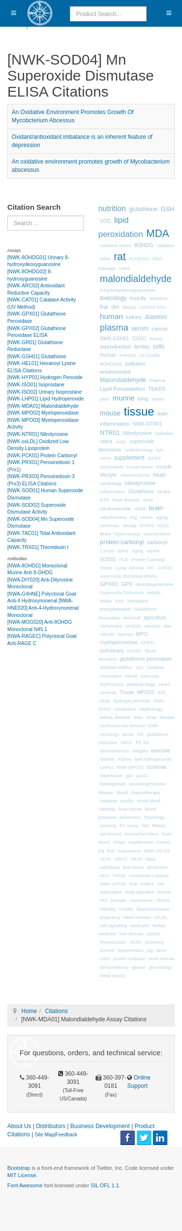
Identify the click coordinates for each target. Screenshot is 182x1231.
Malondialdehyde (123, 380)
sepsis (158, 399)
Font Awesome (25, 1185)
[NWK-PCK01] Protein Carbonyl (42, 455)
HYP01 (147, 525)
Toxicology (154, 817)
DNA (104, 875)
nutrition (112, 208)
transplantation (115, 609)
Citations (56, 1011)
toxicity (138, 298)
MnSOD (133, 626)
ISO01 (136, 942)
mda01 (147, 884)
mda (138, 717)
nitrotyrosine (140, 483)
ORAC (121, 859)
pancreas (150, 676)
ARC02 (107, 634)
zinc (140, 667)
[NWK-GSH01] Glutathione (36, 356)
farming (108, 809)
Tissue (126, 692)
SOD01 (134, 651)
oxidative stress (115, 245)
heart (159, 475)
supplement (129, 457)
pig (150, 950)
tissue (139, 411)
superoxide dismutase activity (128, 576)
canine (146, 517)
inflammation (115, 424)
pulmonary (112, 650)
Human (108, 355)
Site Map (44, 1134)
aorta (148, 500)
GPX (126, 584)
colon (105, 958)
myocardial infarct (141, 834)
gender (139, 967)
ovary (121, 441)
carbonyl (157, 542)
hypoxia (125, 634)
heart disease (126, 500)
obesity (130, 525)
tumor (128, 734)
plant (105, 399)
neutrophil (139, 925)
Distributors (51, 1126)
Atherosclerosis (135, 475)
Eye (133, 884)
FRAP (136, 859)
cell (160, 884)
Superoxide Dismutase (122, 592)
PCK (124, 559)
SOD (105, 221)
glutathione (143, 209)
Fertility (126, 909)
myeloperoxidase (119, 642)
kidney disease (115, 717)
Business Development (100, 1126)
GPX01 (109, 584)
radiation (165, 245)
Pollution (127, 355)
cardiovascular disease (122, 725)
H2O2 (163, 525)
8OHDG (143, 245)
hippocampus (127, 534)
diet (115, 307)
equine (153, 551)
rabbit (140, 508)
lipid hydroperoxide (152, 759)
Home (29, 1011)
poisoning (154, 942)
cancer (160, 329)
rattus (106, 441)
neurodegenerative (155, 584)
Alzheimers (111, 626)
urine (105, 258)
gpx (129, 775)
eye (159, 450)
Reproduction (113, 942)
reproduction (115, 346)
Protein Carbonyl (148, 559)
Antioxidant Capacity (149, 875)
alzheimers (130, 817)
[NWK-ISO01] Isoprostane (36, 384)
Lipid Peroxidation (122, 388)
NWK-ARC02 (157, 850)
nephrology (150, 709)
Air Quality (149, 355)
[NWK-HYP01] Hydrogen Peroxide (45, 377)
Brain (105, 533)
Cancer (107, 551)
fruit (111, 850)
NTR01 (110, 432)
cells (159, 346)
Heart (164, 684)
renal (151, 717)
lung (143, 398)
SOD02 (108, 559)
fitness (158, 825)
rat (120, 257)
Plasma (157, 380)
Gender (107, 759)
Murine (164, 892)
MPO (142, 634)
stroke (163, 491)
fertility (142, 346)
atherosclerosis (115, 751)
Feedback (66, 1134)
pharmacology (141, 684)
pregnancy (110, 917)
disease (166, 717)
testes (106, 601)
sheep (119, 842)
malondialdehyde (136, 278)
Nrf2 (161, 692)
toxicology (113, 298)
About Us (19, 1126)
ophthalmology (138, 450)
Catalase (155, 667)
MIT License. (22, 1175)
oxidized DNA (152, 307)
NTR (104, 500)
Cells (153, 725)
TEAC (106, 859)
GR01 (126, 742)
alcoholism (157, 867)
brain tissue (130, 809)
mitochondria (113, 517)
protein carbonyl (122, 542)
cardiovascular (115, 508)
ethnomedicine (114, 967)
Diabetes (164, 433)
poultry (126, 800)
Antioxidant (111, 676)
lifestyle (108, 475)
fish (145, 825)
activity (153, 934)
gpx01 (142, 775)
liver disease (131, 934)
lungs (105, 701)
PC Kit (142, 742)
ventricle (108, 692)
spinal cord (110, 834)
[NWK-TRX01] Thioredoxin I (37, 547)
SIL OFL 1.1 (105, 1185)
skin (167, 626)
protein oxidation (130, 958)
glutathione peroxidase (146, 659)
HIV (103, 900)
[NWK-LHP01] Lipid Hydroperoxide (45, 398)
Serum (131, 676)
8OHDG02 (111, 363)
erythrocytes (112, 684)
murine (123, 398)
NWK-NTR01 (147, 424)
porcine (107, 950)
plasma (114, 328)
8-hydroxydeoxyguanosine (127, 290)
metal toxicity (112, 975)
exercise (160, 750)
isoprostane (111, 467)
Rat (104, 307)
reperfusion (111, 775)
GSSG (139, 338)
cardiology (110, 483)
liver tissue (133, 867)
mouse (110, 413)
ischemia (156, 767)
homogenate (113, 783)
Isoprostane (129, 850)
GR (140, 734)
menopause (141, 900)
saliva (123, 551)
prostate (119, 900)
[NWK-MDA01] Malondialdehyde (43, 406)
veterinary (109, 525)
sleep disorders (139, 892)
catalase (108, 800)
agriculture (155, 617)
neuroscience (156, 534)
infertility (108, 909)
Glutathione (141, 491)
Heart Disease (137, 917)
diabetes (156, 317)
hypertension (130, 950)
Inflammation (112, 491)
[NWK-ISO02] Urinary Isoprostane (44, 392)
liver (162, 413)
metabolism (125, 709)
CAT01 (165, 567)
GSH (167, 209)
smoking (108, 825)
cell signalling (113, 925)
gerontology (160, 967)
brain (156, 508)
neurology (109, 734)
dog (133, 517)
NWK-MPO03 (129, 767)
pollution (135, 363)
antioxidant (110, 892)
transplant (137, 600)
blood (122, 792)
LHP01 (107, 767)
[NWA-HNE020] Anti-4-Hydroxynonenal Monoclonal (43, 607)
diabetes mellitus (116, 667)
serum (140, 328)
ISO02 (154, 458)
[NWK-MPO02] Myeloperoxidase (43, 413)
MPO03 (145, 692)
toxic (119, 601)
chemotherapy (145, 792)
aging (162, 517)
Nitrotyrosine (137, 433)
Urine (124, 268)
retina (105, 458)
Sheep (106, 568)
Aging (138, 551)
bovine (156, 338)
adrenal (136, 568)
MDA (157, 233)
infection (152, 626)
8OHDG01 (139, 258)
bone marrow (162, 958)
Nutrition (158, 298)
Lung (121, 568)
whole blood (148, 800)
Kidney (125, 759)
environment (115, 372)
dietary (129, 307)
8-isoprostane (140, 467)
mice (150, 859)
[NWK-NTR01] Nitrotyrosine (37, 434)
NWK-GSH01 (114, 338)
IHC (151, 568)
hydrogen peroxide (132, 701)
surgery (140, 750)
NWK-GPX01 (113, 884)
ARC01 (163, 900)
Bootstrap (18, 1168)
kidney (134, 317)
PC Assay (129, 825)
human (111, 316)
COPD (147, 642)
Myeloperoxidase (152, 909)
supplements (140, 842)
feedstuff (132, 618)
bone (160, 950)
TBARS (156, 389)
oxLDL (160, 917)
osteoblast (110, 867)
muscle (164, 466)
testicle (154, 592)
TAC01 (119, 875)
